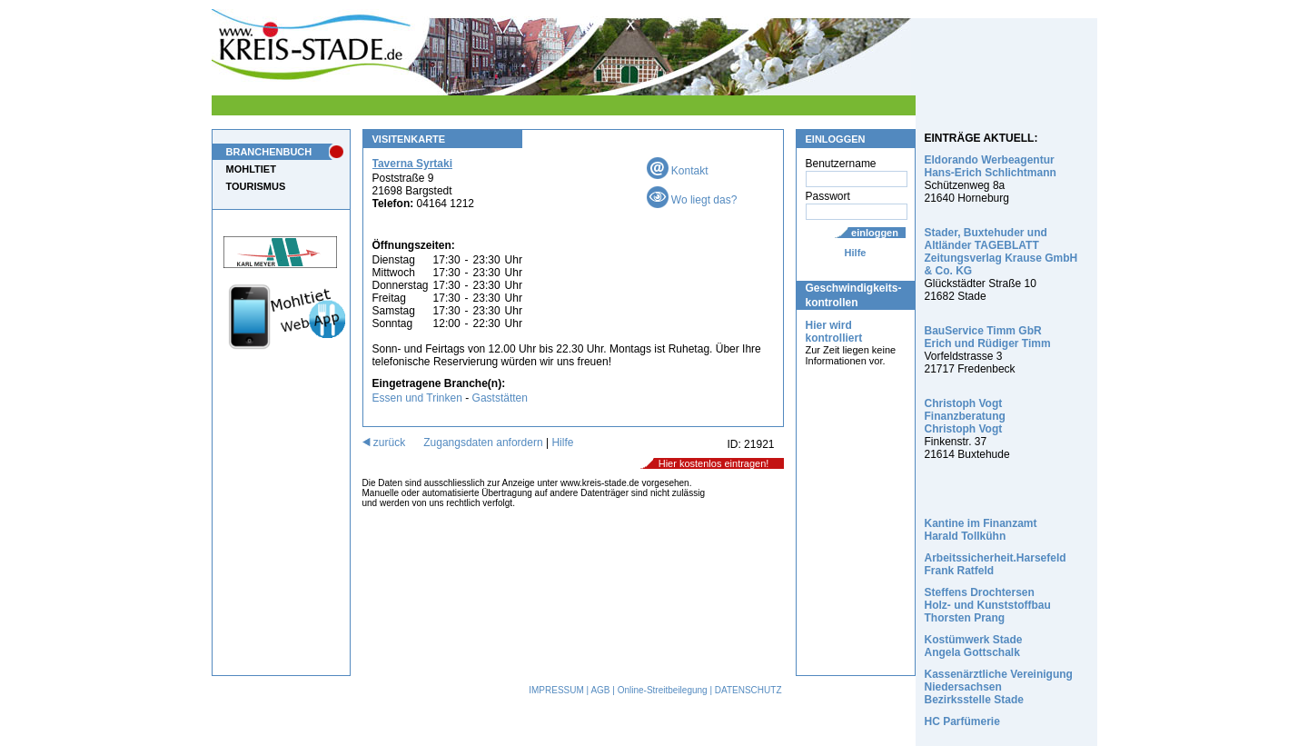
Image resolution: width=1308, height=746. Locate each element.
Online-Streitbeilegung (663, 690)
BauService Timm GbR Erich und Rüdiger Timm (988, 337)
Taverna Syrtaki (412, 163)
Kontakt (677, 170)
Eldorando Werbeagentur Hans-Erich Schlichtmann (990, 166)
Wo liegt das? (692, 200)
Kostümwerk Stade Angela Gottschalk (974, 646)
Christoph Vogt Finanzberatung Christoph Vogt (965, 416)
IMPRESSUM (556, 690)
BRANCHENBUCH (269, 151)
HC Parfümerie (962, 721)
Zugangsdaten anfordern (482, 442)
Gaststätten (500, 398)
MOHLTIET (251, 169)
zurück (384, 442)
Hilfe (856, 252)
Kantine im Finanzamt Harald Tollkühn (981, 529)
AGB (599, 690)
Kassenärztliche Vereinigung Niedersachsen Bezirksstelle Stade (999, 687)
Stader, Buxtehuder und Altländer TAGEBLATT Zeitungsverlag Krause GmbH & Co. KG (1001, 251)
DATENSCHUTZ (748, 690)
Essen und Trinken (417, 398)
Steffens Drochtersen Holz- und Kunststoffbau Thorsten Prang (988, 605)
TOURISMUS (256, 186)
